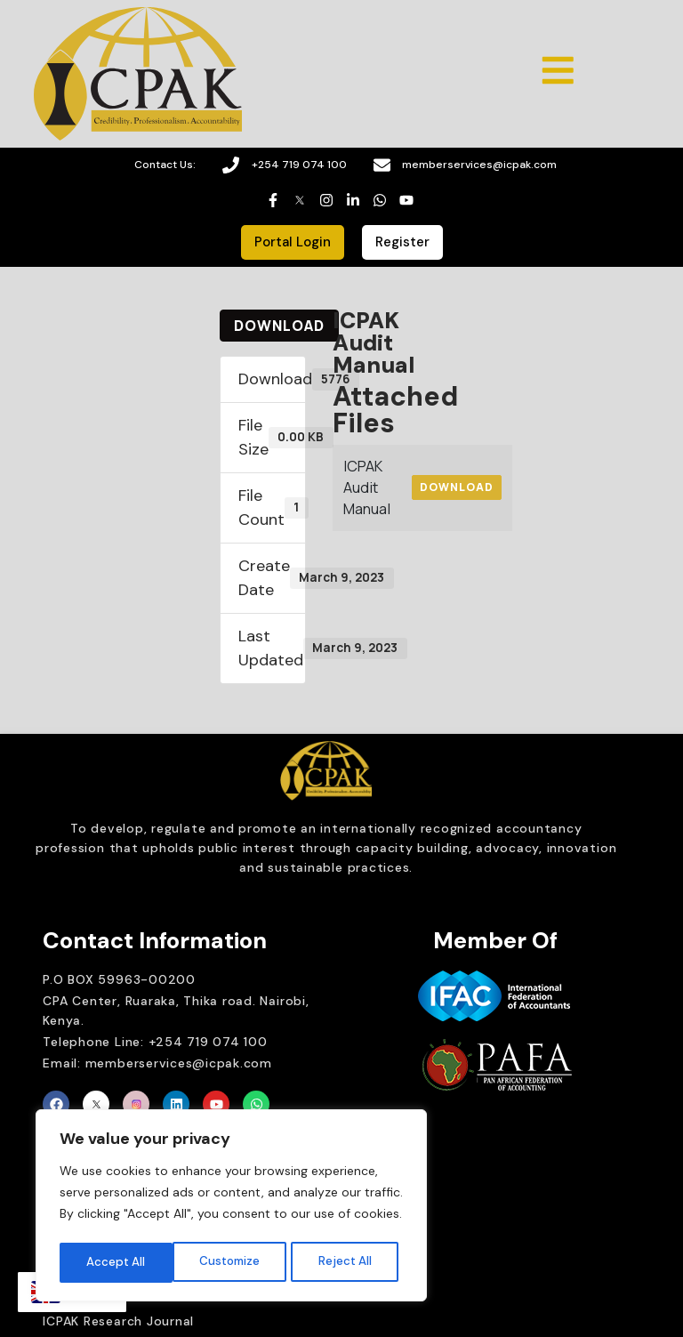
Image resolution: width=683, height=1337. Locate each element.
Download (279, 326)
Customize (116, 1261)
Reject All (233, 1261)
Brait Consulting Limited (503, 1150)
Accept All (347, 1261)
